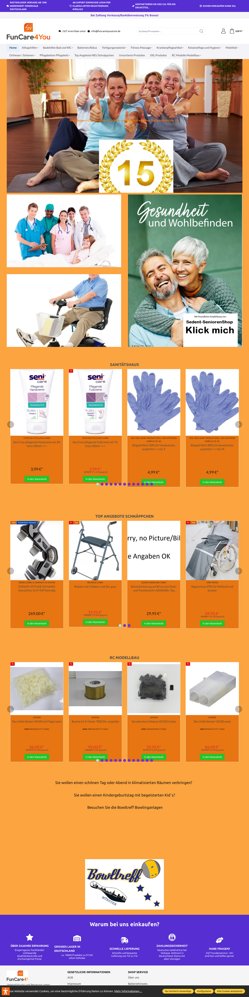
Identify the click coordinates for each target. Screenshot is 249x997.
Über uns (133, 977)
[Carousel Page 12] (147, 484)
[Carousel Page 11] (142, 484)
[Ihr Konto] (223, 31)
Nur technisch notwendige (178, 991)
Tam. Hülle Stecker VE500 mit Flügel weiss (37, 721)
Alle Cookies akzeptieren (229, 991)
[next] (238, 424)
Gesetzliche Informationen (88, 972)
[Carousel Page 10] (138, 484)
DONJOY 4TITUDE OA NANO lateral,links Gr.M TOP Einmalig (36, 588)
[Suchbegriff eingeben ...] (167, 31)
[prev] (10, 424)
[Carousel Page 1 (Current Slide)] (97, 484)
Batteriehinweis (137, 984)
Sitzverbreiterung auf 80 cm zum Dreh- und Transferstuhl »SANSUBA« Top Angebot (154, 589)
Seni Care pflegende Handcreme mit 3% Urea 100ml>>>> (36, 443)
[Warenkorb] (235, 31)
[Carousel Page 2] (102, 484)
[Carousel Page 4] (111, 484)
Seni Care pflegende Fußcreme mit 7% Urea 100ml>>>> (95, 443)
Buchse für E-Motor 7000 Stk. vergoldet (95, 721)
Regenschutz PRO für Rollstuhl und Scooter (212, 588)
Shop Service (138, 972)
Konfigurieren (204, 991)
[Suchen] (201, 31)
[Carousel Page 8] (129, 484)
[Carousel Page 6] (120, 484)
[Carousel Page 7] (124, 484)
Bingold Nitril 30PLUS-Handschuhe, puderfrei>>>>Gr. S (153, 447)
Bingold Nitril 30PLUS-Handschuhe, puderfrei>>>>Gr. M (212, 447)
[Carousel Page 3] (106, 484)
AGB (70, 977)
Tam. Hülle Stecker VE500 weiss (212, 721)
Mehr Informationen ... (128, 991)
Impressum (74, 984)
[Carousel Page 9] (133, 484)
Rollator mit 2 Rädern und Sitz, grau (95, 586)
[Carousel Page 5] (115, 484)
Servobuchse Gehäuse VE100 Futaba (154, 721)
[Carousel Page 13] (151, 484)
